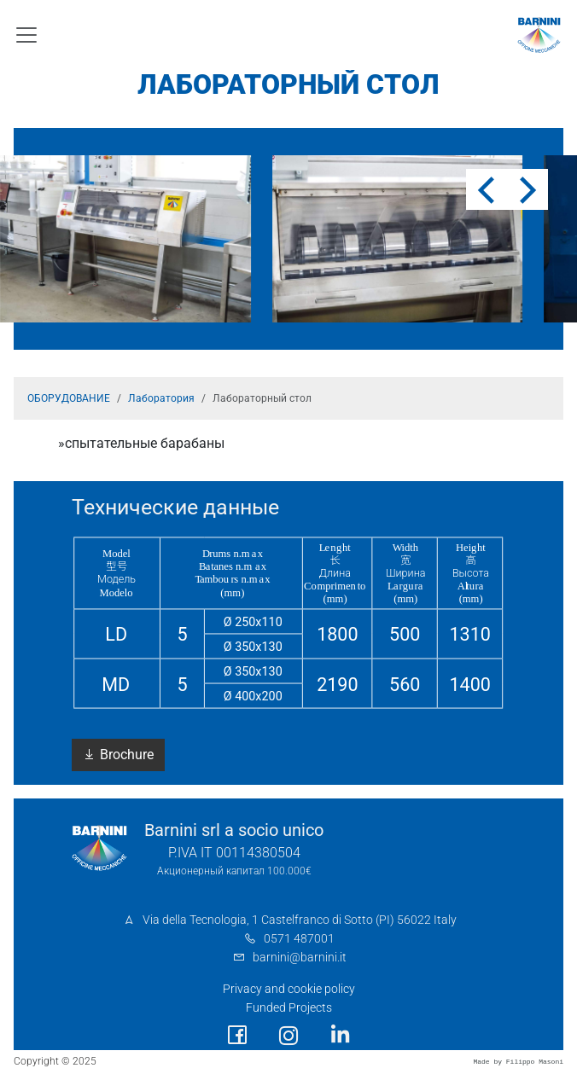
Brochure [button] (118, 754)
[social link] (237, 1035)
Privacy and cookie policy (289, 989)
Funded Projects (289, 1008)
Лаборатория (161, 398)
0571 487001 (299, 939)
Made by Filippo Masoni (518, 1061)
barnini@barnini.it (300, 957)
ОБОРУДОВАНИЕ (68, 398)
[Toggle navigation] (26, 35)
